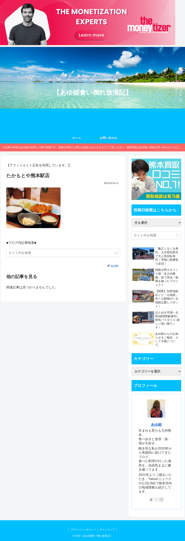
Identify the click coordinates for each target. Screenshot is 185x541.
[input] (63, 253)
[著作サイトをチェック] (151, 500)
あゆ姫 (156, 425)
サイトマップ (107, 529)
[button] (116, 253)
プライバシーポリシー (83, 529)
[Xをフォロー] (156, 500)
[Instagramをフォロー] (161, 500)
